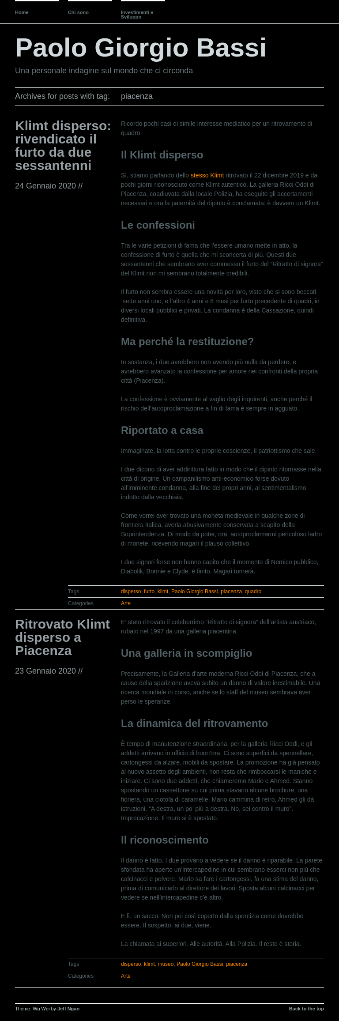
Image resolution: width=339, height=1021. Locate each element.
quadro (253, 591)
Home (22, 12)
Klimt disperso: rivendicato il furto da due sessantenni (63, 145)
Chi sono (78, 12)
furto (149, 591)
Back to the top (306, 1008)
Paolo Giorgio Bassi (141, 47)
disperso (131, 591)
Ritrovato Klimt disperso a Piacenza (62, 637)
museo (165, 964)
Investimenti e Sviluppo (137, 14)
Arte (126, 603)
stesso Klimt (207, 175)
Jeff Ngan (68, 1008)
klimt (163, 591)
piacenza (231, 591)
